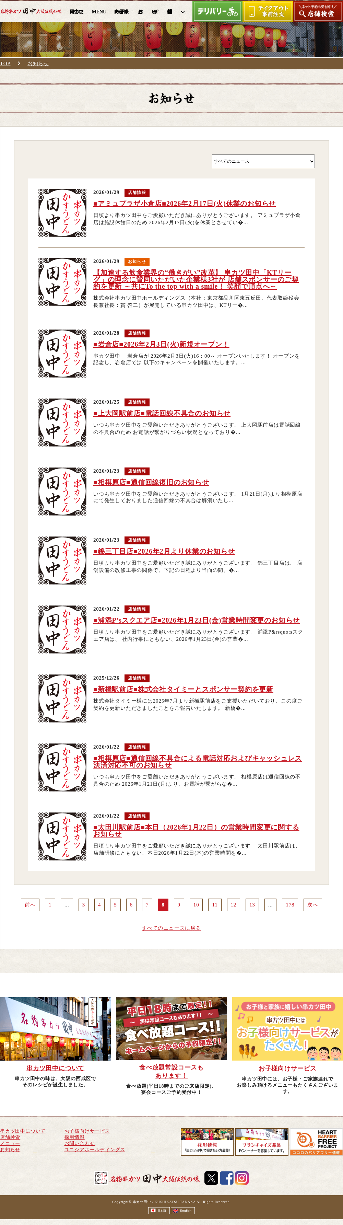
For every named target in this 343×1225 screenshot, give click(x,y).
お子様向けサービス (87, 1131)
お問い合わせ (79, 1143)
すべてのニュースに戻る (171, 928)
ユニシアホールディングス (95, 1149)
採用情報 (74, 1137)
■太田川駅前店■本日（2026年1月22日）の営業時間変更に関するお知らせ (196, 830)
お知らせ (38, 63)
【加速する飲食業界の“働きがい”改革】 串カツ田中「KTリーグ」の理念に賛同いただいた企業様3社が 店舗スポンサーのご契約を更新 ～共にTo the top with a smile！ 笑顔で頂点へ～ (196, 279)
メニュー (10, 1143)
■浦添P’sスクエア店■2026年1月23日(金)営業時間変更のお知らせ (196, 620)
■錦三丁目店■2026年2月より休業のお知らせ (164, 551)
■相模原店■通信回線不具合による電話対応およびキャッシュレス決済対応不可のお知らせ (197, 761)
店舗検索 (10, 1137)
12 (234, 905)
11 (214, 905)
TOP (5, 63)
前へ (30, 905)
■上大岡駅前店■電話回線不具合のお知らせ (161, 413)
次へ (312, 905)
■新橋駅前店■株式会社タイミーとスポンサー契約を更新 (183, 689)
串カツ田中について (23, 1131)
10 (196, 905)
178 (290, 905)
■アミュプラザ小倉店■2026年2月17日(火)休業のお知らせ (184, 203)
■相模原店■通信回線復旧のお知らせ (151, 482)
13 (252, 905)
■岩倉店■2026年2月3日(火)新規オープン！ (161, 344)
